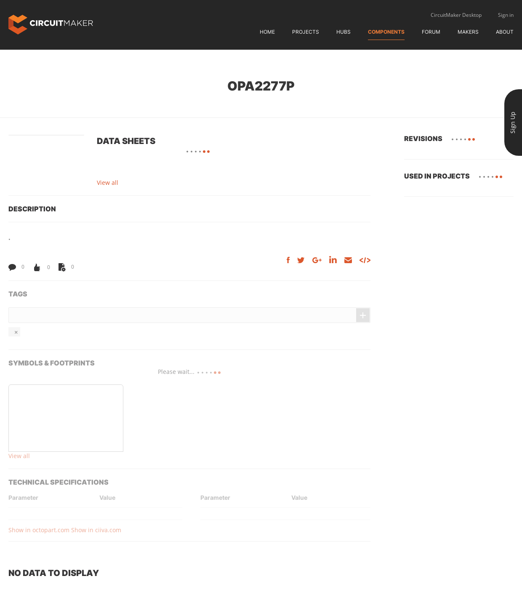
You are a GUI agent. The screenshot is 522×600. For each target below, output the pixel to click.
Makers (468, 31)
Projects (305, 31)
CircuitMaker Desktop (456, 15)
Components (386, 31)
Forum (431, 31)
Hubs (343, 31)
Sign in (506, 15)
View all (107, 183)
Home (267, 31)
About (505, 31)
